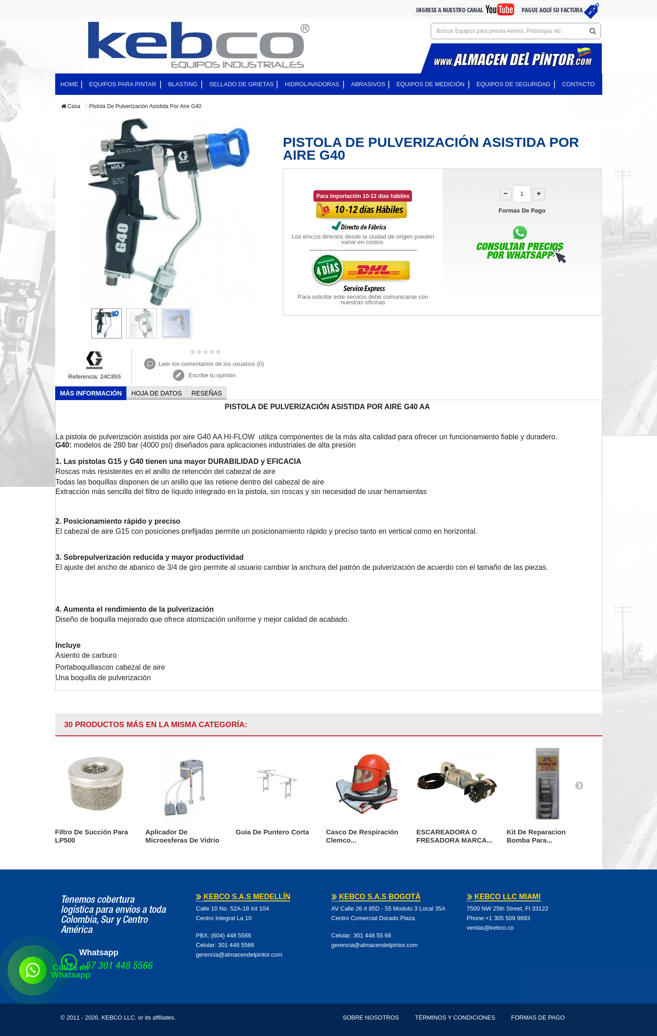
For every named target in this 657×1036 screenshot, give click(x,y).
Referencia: (83, 376)
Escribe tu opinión (211, 375)
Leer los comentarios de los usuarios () (211, 363)
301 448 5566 (236, 945)
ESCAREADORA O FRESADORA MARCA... (455, 836)
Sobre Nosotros (371, 1017)
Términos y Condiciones (455, 1017)
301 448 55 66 (372, 935)
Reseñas (207, 393)
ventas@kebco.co (490, 927)
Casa (70, 106)
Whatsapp (99, 952)
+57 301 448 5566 (115, 967)
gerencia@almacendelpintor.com (239, 954)
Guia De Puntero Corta (272, 832)
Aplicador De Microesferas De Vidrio (182, 836)
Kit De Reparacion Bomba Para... (536, 836)
